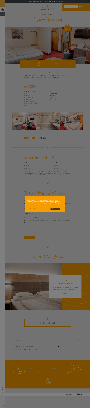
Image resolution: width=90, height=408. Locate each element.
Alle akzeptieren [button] (55, 208)
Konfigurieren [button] (47, 208)
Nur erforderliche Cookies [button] (35, 208)
